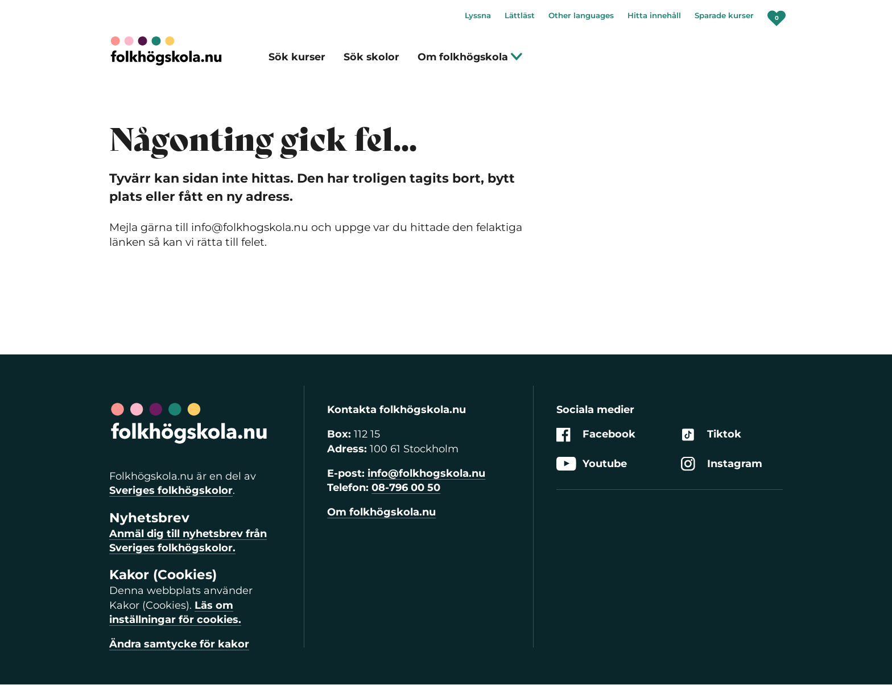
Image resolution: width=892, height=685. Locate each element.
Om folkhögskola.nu (381, 512)
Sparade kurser (724, 15)
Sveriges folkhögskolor (171, 490)
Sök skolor (371, 57)
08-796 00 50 (405, 487)
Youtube (591, 464)
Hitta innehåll (654, 15)
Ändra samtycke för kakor (179, 644)
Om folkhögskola (470, 57)
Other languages (581, 15)
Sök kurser (297, 57)
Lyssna (478, 15)
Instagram (721, 464)
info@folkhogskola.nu (426, 473)
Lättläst (520, 15)
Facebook (595, 435)
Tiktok (711, 435)
